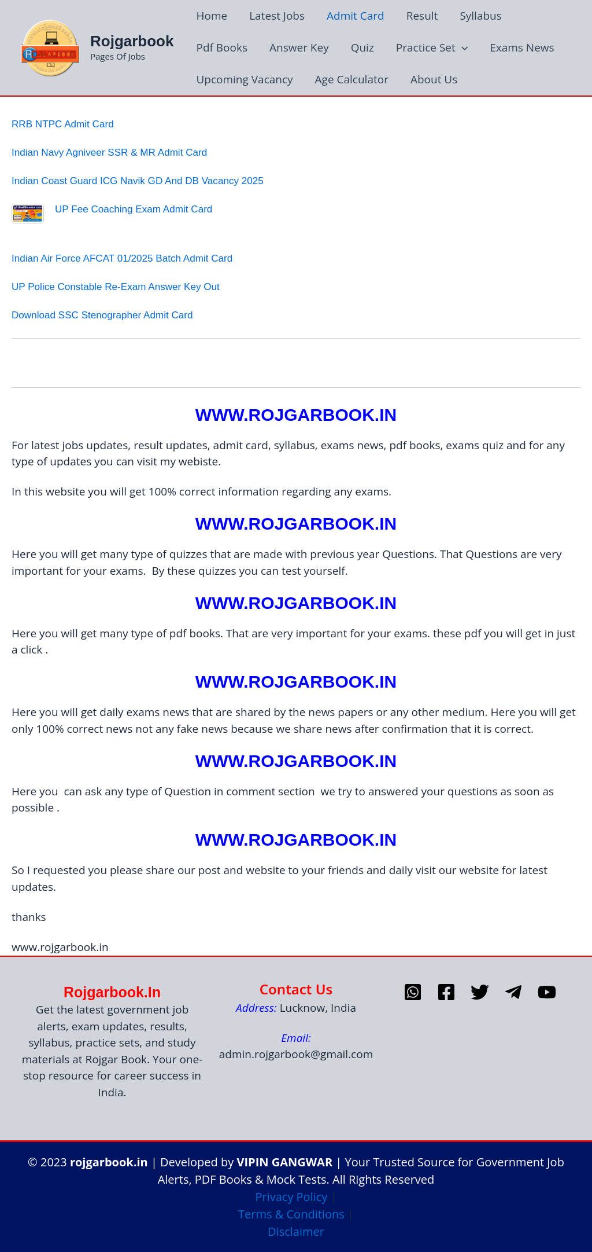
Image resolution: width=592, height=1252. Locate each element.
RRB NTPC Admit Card (63, 124)
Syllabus (480, 15)
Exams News (522, 47)
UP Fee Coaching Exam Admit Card (133, 209)
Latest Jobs (277, 15)
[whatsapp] (413, 992)
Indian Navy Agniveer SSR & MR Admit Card (109, 152)
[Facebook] (446, 992)
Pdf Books (221, 47)
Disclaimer (296, 1231)
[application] (462, 48)
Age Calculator (351, 79)
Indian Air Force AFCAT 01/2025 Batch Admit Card (122, 258)
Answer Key (299, 47)
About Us (433, 79)
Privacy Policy (291, 1197)
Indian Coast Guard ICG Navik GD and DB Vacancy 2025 (138, 180)
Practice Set (432, 48)
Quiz (362, 47)
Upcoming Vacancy (244, 79)
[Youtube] (547, 992)
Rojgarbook (131, 41)
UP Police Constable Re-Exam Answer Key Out (116, 286)
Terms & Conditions (291, 1214)
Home (211, 15)
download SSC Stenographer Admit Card (102, 315)
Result (422, 15)
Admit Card (355, 15)
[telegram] (513, 992)
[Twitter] (480, 992)
